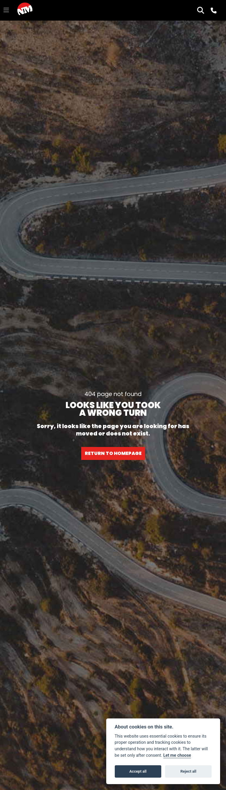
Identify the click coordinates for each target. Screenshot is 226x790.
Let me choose (177, 755)
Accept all (138, 771)
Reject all (188, 771)
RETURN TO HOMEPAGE (113, 453)
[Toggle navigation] (6, 10)
